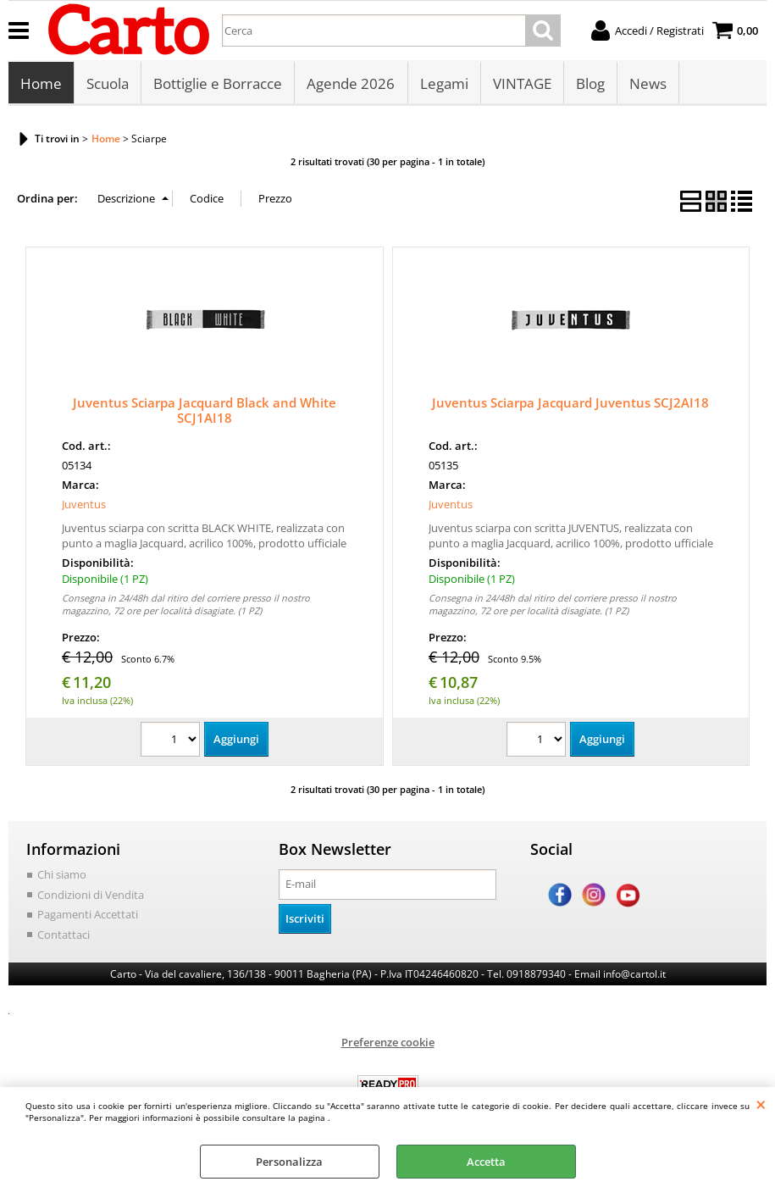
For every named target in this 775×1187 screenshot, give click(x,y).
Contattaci (63, 935)
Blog (589, 84)
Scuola (107, 84)
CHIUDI (761, 1103)
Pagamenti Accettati (87, 916)
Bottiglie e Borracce (217, 84)
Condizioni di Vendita (90, 895)
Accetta (486, 1161)
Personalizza (289, 1161)
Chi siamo (61, 876)
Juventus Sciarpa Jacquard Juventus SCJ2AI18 (570, 404)
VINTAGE (521, 84)
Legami (443, 84)
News (647, 84)
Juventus (84, 505)
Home (41, 84)
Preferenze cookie (388, 1043)
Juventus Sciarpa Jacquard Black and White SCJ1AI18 (204, 412)
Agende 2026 (351, 84)
